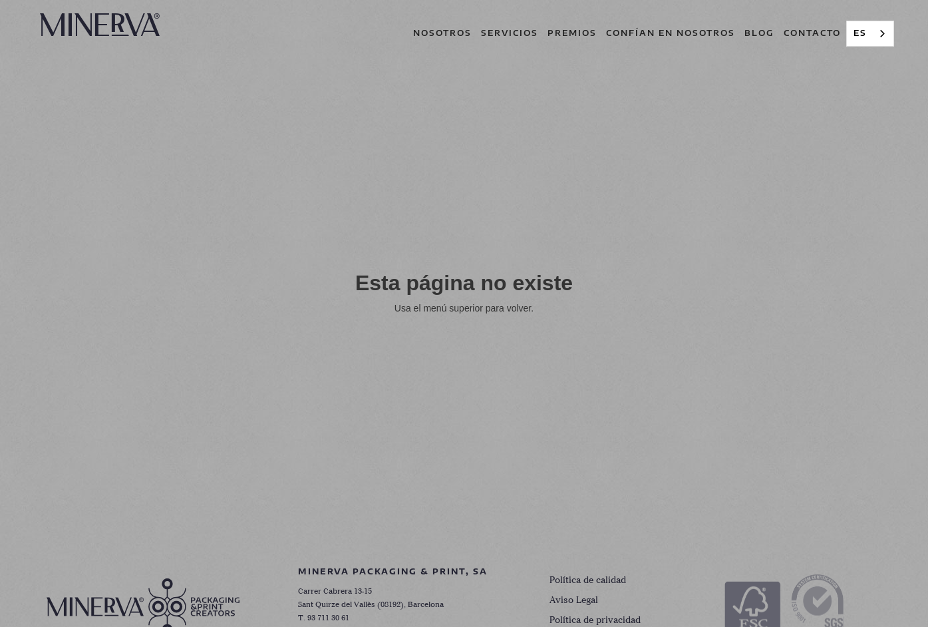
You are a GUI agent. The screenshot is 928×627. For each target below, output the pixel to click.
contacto (812, 33)
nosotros (442, 33)
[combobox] (870, 34)
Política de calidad (587, 581)
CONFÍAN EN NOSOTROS (670, 33)
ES (860, 33)
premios (572, 33)
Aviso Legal (573, 601)
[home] (100, 24)
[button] (509, 33)
